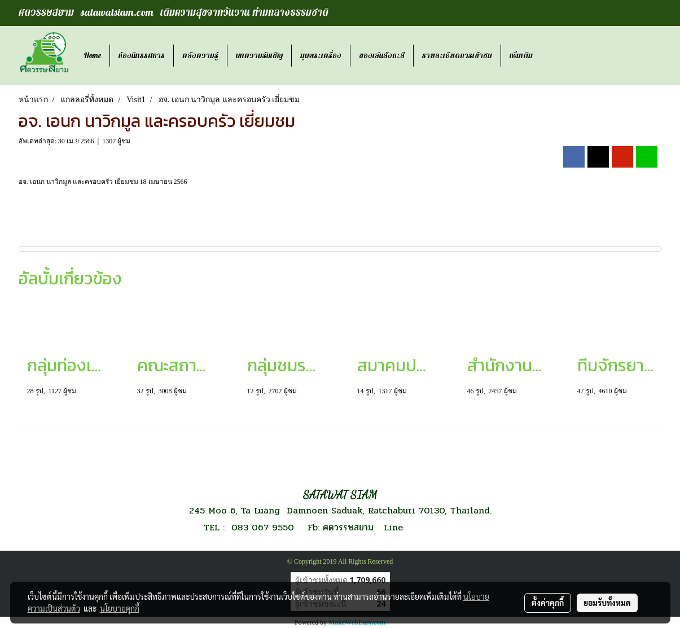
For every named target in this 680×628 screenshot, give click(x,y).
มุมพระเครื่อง (320, 55)
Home (92, 55)
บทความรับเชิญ (259, 55)
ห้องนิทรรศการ (142, 55)
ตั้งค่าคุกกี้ (548, 603)
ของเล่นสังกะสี (382, 55)
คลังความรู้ (200, 55)
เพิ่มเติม (521, 55)
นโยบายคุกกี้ (119, 608)
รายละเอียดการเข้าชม (457, 55)
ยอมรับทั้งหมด (607, 603)
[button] (551, 55)
